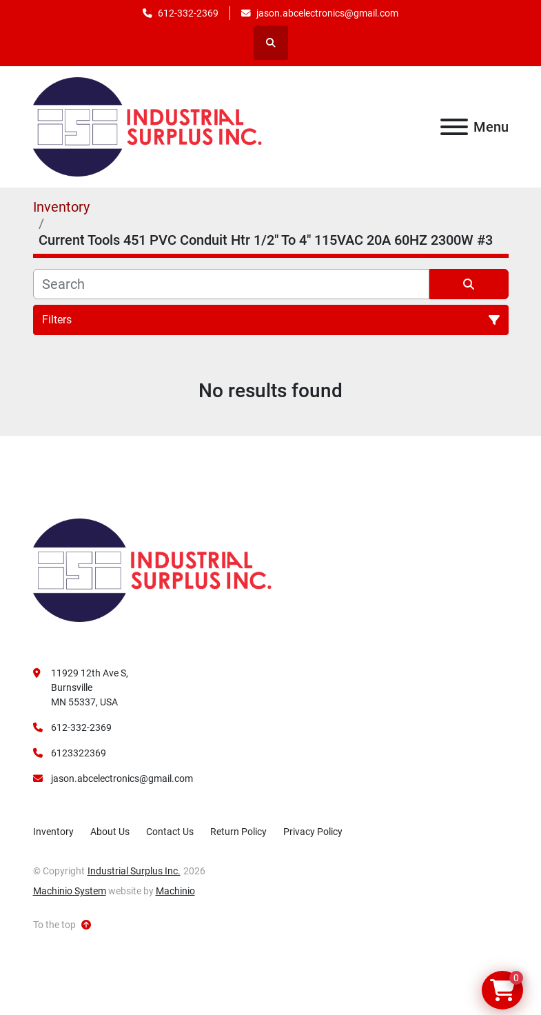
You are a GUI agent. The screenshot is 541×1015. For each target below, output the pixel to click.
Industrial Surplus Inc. (134, 870)
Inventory (53, 831)
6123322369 (78, 752)
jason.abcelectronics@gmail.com (327, 13)
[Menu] (454, 127)
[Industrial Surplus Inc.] (152, 569)
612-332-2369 (188, 13)
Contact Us (170, 831)
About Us (110, 831)
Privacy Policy (313, 831)
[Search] (231, 284)
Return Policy (238, 831)
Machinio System (69, 890)
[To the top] (62, 925)
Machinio (175, 890)
